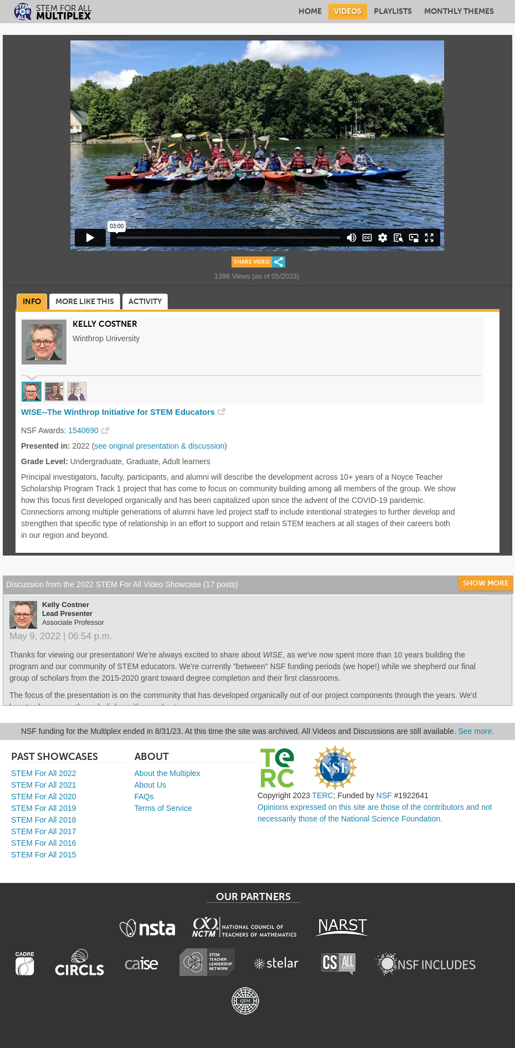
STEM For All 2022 (43, 773)
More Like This (84, 301)
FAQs (144, 796)
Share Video (252, 262)
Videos (348, 11)
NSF (384, 795)
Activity (145, 301)
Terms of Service (163, 808)
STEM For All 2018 (43, 819)
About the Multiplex (167, 773)
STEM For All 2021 (43, 784)
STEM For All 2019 (43, 808)
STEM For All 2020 (43, 796)
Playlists (393, 11)
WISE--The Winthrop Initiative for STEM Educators (118, 412)
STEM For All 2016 (43, 843)
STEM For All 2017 (43, 831)
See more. (477, 731)
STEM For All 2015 (43, 854)
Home (310, 11)
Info (32, 301)
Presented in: (45, 445)
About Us (151, 784)
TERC (322, 795)
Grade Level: (44, 461)
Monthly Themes (459, 11)
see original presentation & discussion (159, 445)
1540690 (83, 430)
